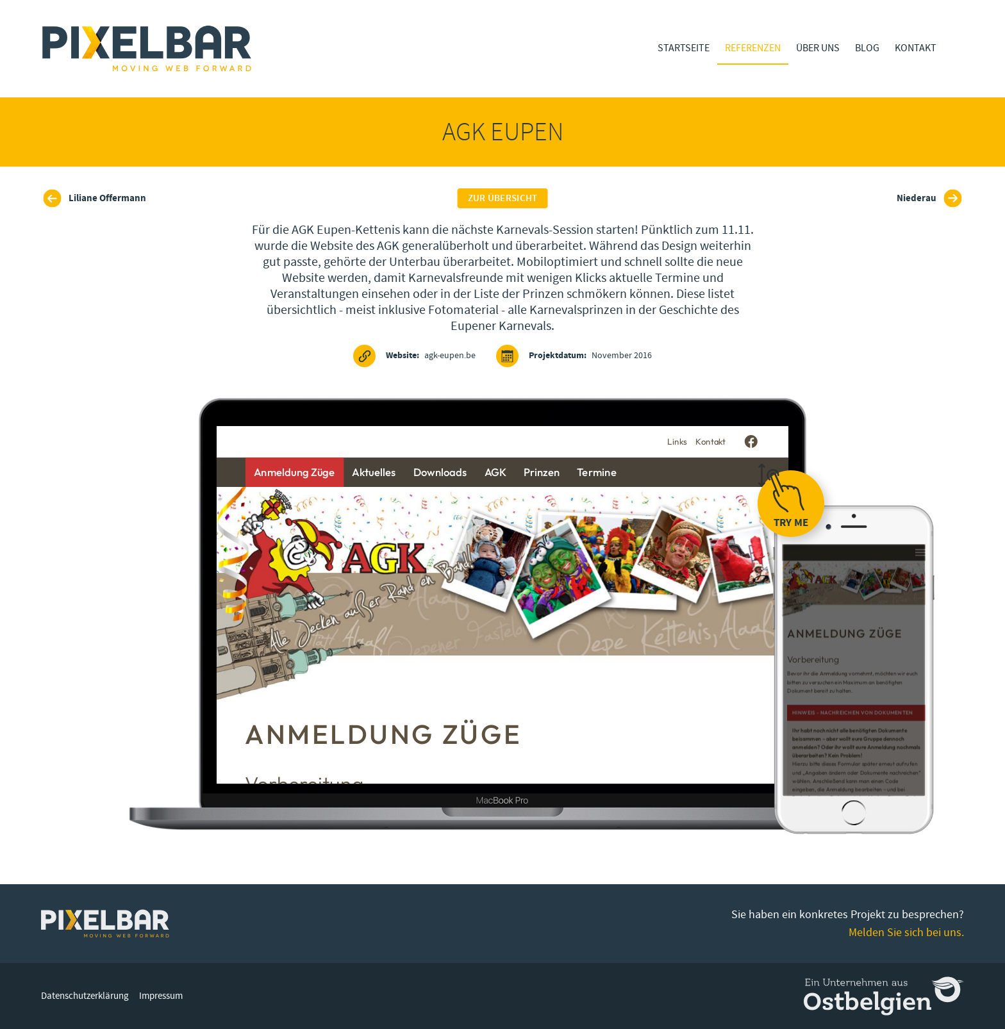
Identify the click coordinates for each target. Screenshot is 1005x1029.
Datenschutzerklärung (85, 996)
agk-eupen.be (414, 356)
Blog (867, 48)
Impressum (161, 996)
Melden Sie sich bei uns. (906, 932)
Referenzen (753, 48)
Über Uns (818, 48)
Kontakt (915, 48)
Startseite (684, 48)
